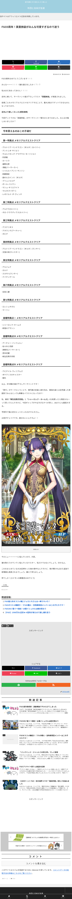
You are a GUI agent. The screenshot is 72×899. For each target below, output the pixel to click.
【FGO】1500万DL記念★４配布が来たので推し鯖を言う (27, 612)
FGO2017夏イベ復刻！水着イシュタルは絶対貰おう (25, 608)
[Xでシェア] (13, 62)
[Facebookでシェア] (36, 62)
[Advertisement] (36, 43)
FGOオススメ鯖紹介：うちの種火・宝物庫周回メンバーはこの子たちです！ (35, 605)
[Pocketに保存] (13, 67)
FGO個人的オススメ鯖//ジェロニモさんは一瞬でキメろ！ (27, 601)
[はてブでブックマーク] (59, 62)
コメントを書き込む (36, 863)
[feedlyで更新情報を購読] (19, 685)
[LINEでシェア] (36, 67)
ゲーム (10, 626)
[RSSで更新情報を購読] (53, 685)
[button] (59, 67)
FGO (4, 626)
